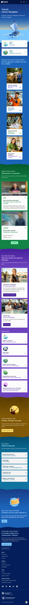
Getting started (5, 556)
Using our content (5, 575)
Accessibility (4, 566)
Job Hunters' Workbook (9, 294)
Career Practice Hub (7, 430)
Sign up (4, 521)
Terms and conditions (6, 573)
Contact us (6, 548)
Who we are (4, 554)
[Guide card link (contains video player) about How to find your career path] (14, 195)
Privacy (3, 571)
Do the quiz (6, 324)
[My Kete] (24, 2)
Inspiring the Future (6, 582)
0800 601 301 (7, 544)
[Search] (21, 2)
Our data (3, 558)
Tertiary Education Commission (9, 580)
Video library (14, 242)
